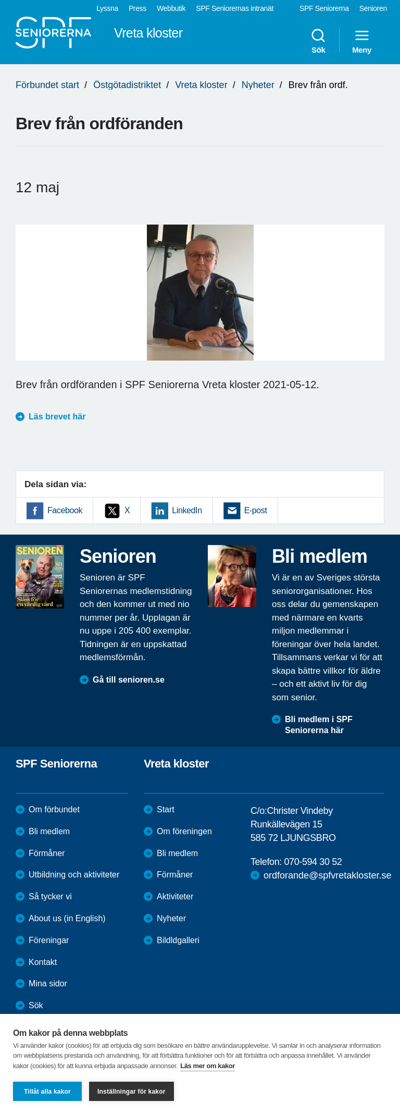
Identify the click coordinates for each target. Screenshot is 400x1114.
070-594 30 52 (313, 862)
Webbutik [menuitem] (171, 8)
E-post (255, 510)
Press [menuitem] (137, 8)
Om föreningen (184, 831)
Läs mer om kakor (207, 1066)
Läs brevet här (57, 416)
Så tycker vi (50, 896)
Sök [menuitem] (318, 41)
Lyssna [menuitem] (107, 8)
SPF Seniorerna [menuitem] (324, 8)
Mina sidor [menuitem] (48, 983)
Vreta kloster (201, 85)
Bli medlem (49, 831)
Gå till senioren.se (129, 679)
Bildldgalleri (178, 940)
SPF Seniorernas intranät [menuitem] (234, 8)
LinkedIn (187, 510)
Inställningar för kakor (131, 1091)
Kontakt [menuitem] (43, 962)
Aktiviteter (175, 896)
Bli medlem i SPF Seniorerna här (319, 725)
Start (165, 809)
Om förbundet (54, 809)
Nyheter (258, 85)
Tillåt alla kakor (47, 1091)
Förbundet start (47, 85)
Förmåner (47, 853)
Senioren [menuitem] (373, 8)
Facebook (64, 510)
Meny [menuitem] (361, 41)
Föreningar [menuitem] (49, 940)
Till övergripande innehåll (0, 0)
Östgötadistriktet (127, 85)
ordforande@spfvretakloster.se (327, 875)
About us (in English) (67, 918)
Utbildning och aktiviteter (74, 874)
